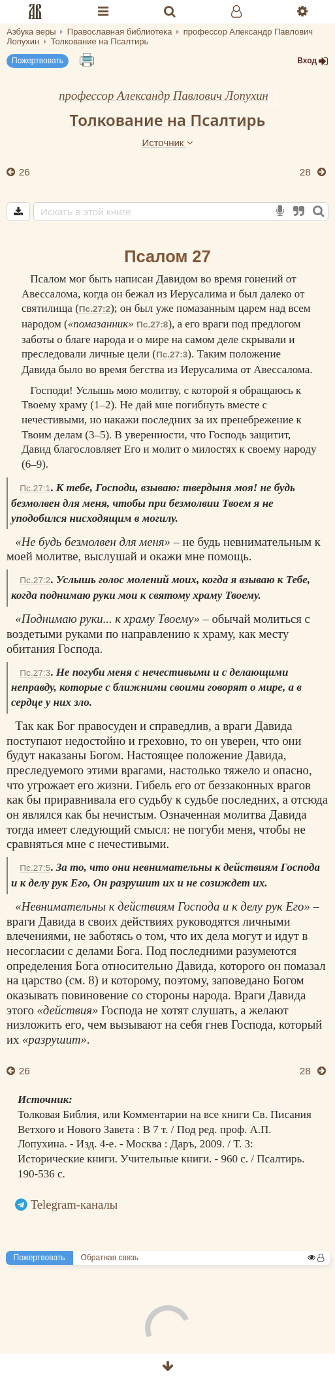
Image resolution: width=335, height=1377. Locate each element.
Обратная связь (109, 1257)
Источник (167, 142)
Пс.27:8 (152, 324)
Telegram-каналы (74, 1204)
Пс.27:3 (171, 354)
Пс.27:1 (35, 488)
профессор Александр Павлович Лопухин (163, 95)
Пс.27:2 (94, 309)
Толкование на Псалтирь (168, 119)
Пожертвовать (37, 60)
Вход (312, 61)
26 (23, 171)
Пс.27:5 (35, 868)
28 (306, 171)
